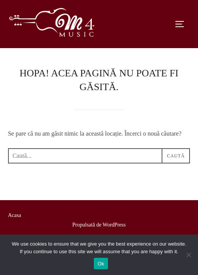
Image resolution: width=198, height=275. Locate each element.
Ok (101, 264)
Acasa (14, 215)
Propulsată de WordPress (99, 225)
